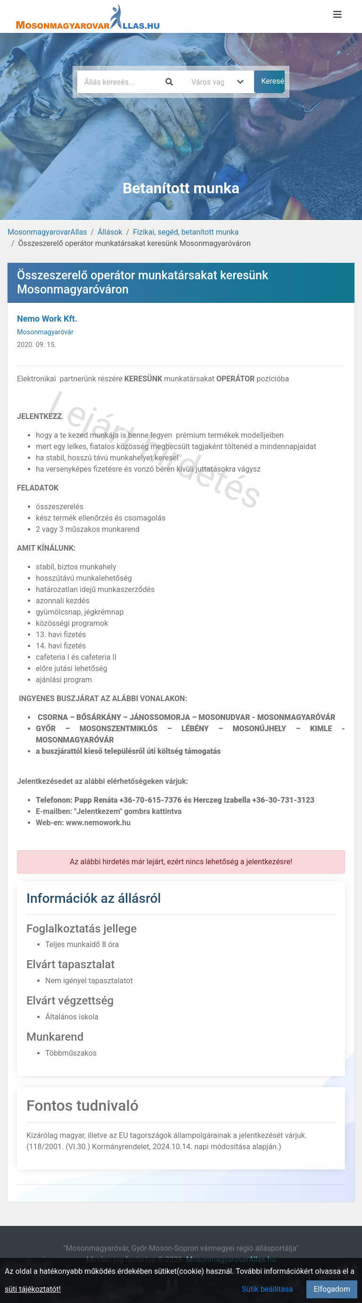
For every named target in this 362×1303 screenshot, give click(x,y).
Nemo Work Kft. (47, 319)
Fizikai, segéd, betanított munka (186, 232)
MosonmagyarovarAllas (47, 232)
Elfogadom (331, 1289)
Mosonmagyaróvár (45, 332)
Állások (110, 232)
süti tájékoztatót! (33, 1289)
